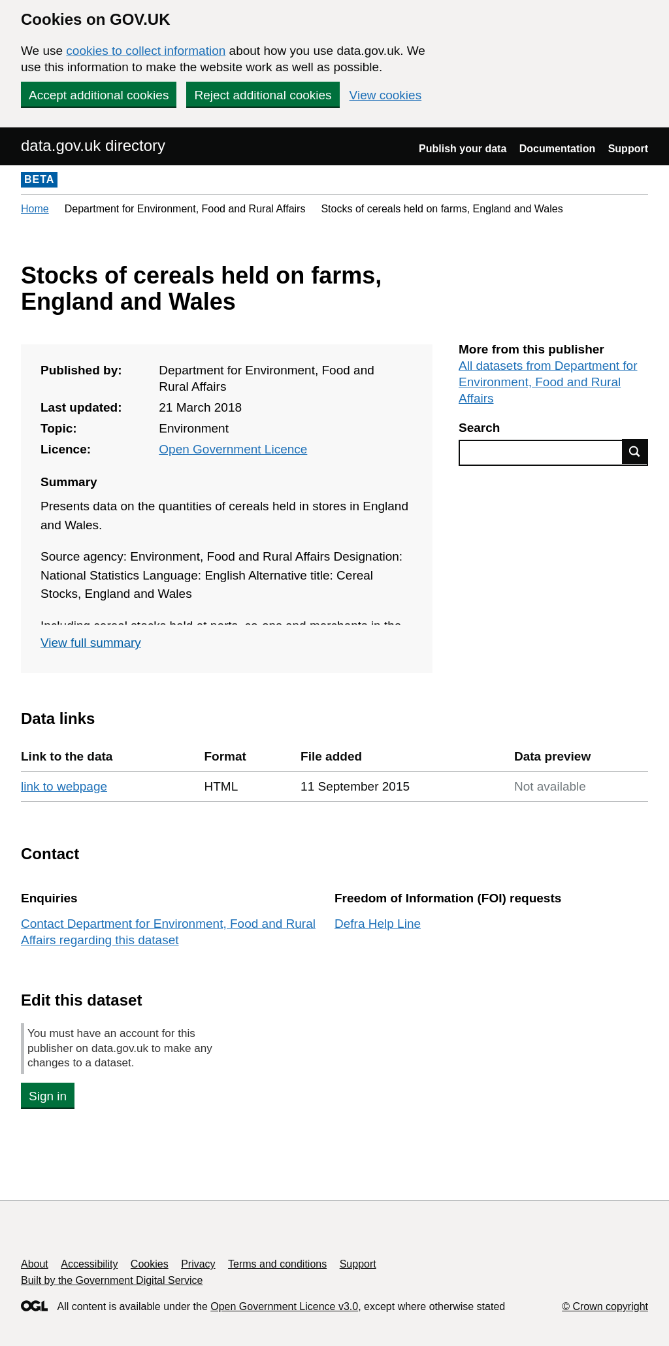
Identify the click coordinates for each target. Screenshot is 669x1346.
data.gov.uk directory (93, 145)
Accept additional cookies (99, 95)
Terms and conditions (277, 1264)
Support (628, 148)
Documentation (557, 148)
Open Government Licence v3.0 (284, 1306)
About (34, 1264)
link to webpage (64, 786)
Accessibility (89, 1264)
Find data (635, 451)
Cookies (150, 1264)
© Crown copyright (605, 1306)
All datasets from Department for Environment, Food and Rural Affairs (548, 382)
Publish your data (462, 148)
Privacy (198, 1264)
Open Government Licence (233, 449)
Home (35, 208)
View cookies (386, 95)
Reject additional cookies (262, 95)
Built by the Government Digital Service (112, 1280)
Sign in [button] (48, 1096)
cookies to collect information (145, 50)
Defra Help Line (377, 923)
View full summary (91, 642)
